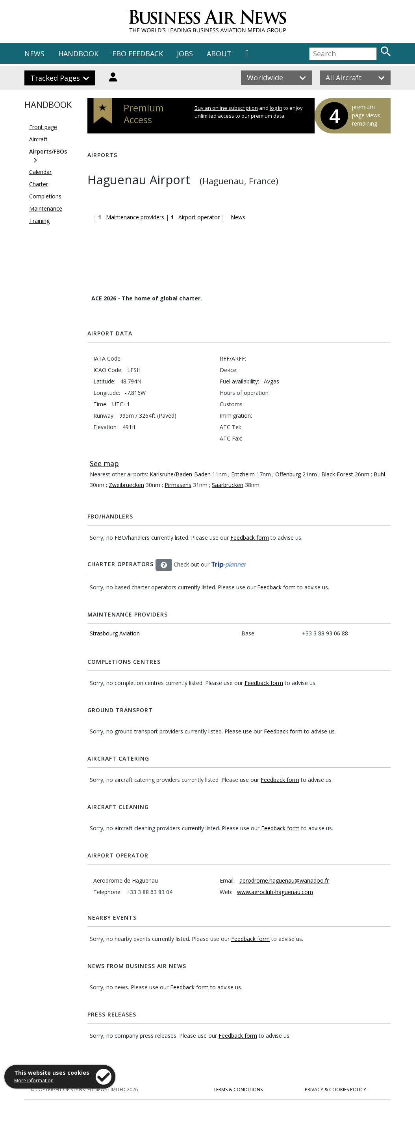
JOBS (185, 53)
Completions (45, 196)
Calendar (40, 172)
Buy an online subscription (226, 107)
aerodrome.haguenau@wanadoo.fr (284, 880)
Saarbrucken (227, 485)
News (238, 217)
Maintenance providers (135, 217)
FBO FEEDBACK (137, 53)
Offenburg (288, 474)
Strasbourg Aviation (115, 633)
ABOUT (219, 53)
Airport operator (199, 217)
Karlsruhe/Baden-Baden (180, 474)
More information (34, 1080)
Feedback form (249, 537)
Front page (43, 127)
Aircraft (38, 139)
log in (276, 107)
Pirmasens (178, 485)
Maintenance (45, 208)
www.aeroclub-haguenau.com (275, 892)
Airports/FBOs (48, 151)
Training (39, 220)
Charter (38, 184)
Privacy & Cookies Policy (335, 1089)
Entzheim (243, 474)
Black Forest (337, 474)
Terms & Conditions (238, 1089)
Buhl (379, 474)
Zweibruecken (126, 485)
